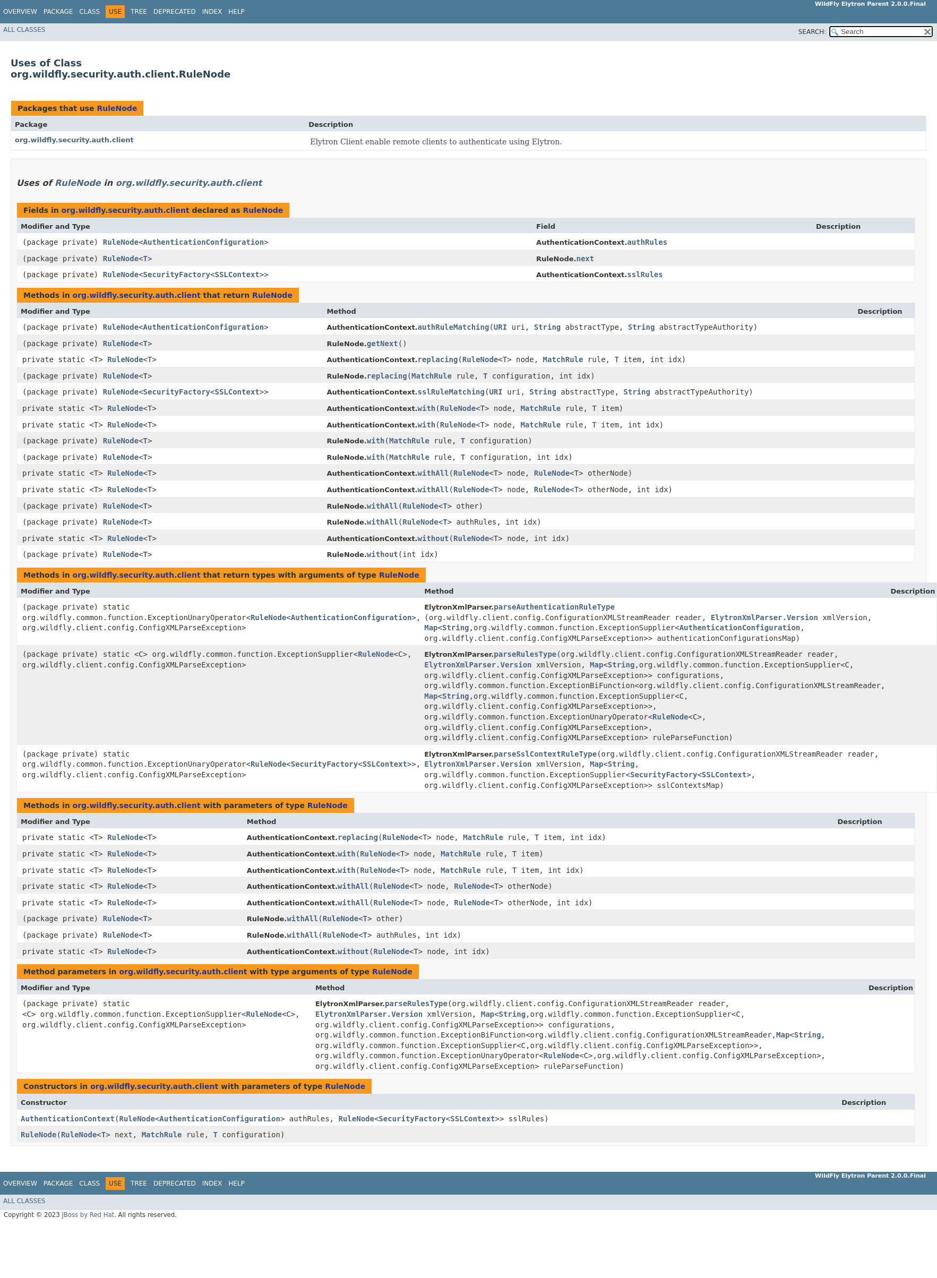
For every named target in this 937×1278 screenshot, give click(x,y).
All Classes (24, 29)
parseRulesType (525, 654)
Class (89, 11)
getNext (382, 343)
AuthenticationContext (68, 1118)
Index (212, 11)
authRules (647, 242)
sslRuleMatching (451, 392)
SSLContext (236, 274)
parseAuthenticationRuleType (554, 607)
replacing (438, 359)
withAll (433, 473)
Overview (20, 11)
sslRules (645, 274)
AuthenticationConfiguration (203, 242)
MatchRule (563, 359)
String (547, 327)
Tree (139, 11)
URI (500, 327)
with (427, 408)
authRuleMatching (453, 327)
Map (430, 627)
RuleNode (117, 108)
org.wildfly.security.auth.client (74, 140)
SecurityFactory (176, 274)
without (433, 538)
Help (236, 11)
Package (58, 11)
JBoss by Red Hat (88, 1215)
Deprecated (174, 11)
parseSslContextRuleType (545, 754)
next (586, 258)
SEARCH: (812, 32)
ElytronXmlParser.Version (764, 617)
